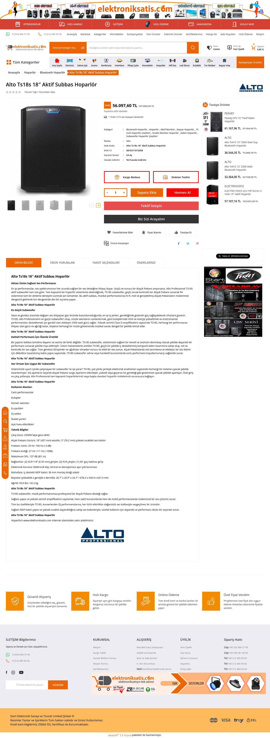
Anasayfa (72, 34)
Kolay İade (185, 669)
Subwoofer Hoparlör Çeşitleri (142, 136)
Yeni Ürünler (153, 34)
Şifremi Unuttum (189, 658)
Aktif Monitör (167, 129)
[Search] (142, 48)
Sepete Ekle (146, 192)
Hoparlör (154, 129)
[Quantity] (115, 192)
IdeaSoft (113, 735)
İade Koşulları (228, 34)
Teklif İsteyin (151, 205)
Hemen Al (182, 192)
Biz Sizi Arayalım (151, 219)
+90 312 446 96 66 (237, 663)
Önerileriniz (146, 263)
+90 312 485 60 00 (237, 658)
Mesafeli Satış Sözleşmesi (150, 647)
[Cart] (257, 47)
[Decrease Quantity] (107, 192)
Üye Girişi (185, 652)
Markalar (85, 34)
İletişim (260, 34)
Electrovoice (234, 186)
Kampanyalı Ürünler (250, 62)
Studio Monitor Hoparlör (165, 132)
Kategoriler (100, 34)
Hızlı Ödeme (246, 34)
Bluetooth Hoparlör (136, 129)
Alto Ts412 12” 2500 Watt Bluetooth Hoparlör (238, 168)
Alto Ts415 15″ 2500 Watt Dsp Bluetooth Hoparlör (241, 144)
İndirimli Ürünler (173, 34)
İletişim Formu (100, 663)
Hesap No (211, 34)
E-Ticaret (127, 735)
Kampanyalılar (135, 34)
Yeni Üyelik (238, 49)
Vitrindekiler (116, 34)
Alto (128, 141)
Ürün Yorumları (62, 263)
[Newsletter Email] (37, 684)
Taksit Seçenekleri (106, 263)
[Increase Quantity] (124, 192)
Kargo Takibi (99, 652)
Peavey (229, 113)
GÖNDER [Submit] (58, 685)
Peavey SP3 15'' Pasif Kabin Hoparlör (240, 119)
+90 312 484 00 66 (237, 669)
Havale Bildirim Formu (104, 658)
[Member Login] (238, 46)
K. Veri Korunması (146, 663)
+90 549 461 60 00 (238, 652)
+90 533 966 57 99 (238, 647)
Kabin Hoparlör (188, 132)
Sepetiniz (185, 663)
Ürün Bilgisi (24, 263)
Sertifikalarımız (194, 34)
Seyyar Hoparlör (185, 129)
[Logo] (26, 47)
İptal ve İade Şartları (147, 658)
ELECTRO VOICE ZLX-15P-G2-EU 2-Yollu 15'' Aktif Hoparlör (243, 192)
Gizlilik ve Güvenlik (146, 652)
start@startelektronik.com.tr (157, 669)
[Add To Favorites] (120, 232)
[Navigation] (26, 62)
